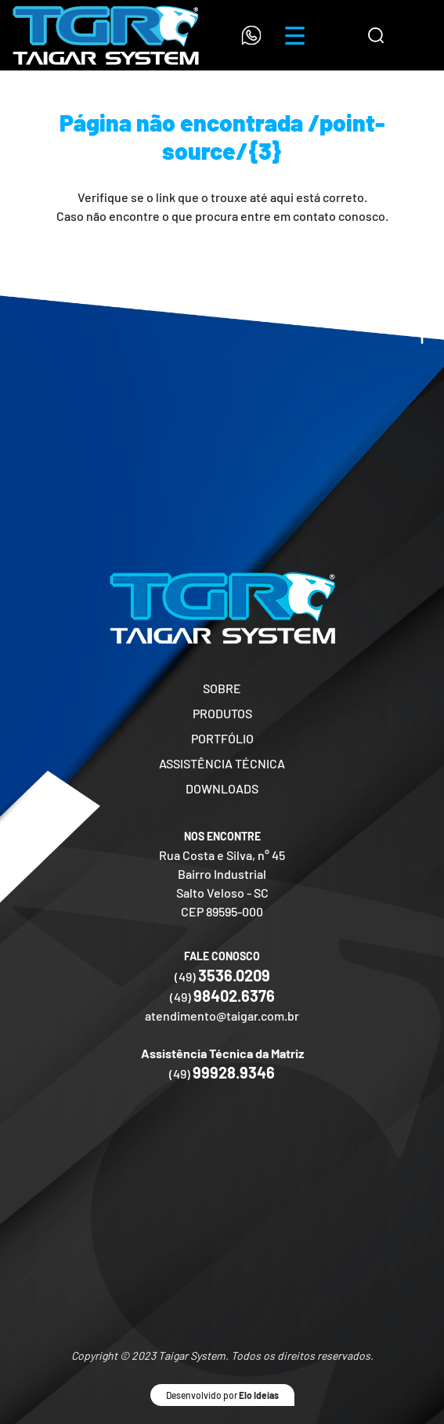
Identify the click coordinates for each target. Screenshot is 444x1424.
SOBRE (222, 688)
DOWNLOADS (222, 788)
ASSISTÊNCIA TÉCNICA (222, 763)
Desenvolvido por (222, 1395)
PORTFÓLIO (222, 738)
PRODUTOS (222, 713)
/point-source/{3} (273, 136)
